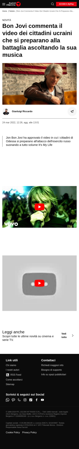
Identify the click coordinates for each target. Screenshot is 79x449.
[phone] (19, 400)
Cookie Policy (13, 432)
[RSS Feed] (13, 375)
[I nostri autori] (12, 369)
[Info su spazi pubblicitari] (53, 374)
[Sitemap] (10, 384)
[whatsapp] (7, 400)
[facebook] (36, 400)
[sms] (13, 400)
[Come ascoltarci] (14, 379)
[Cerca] (52, 4)
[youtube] (42, 400)
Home (4, 11)
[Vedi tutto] (68, 335)
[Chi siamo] (11, 365)
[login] (66, 4)
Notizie (12, 11)
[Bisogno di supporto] (51, 369)
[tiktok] (31, 400)
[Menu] (3, 4)
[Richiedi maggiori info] (52, 365)
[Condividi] (72, 111)
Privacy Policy (29, 432)
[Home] (13, 4)
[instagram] (25, 400)
